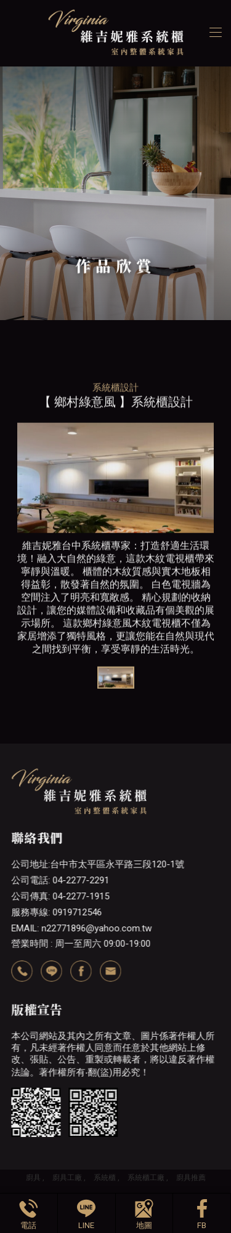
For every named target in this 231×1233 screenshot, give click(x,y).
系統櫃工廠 (146, 1177)
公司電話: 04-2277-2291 (60, 880)
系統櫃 (105, 1177)
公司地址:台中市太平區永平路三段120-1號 (97, 864)
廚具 (33, 1177)
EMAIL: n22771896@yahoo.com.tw (81, 928)
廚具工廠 (67, 1177)
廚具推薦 (191, 1177)
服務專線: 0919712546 (56, 912)
